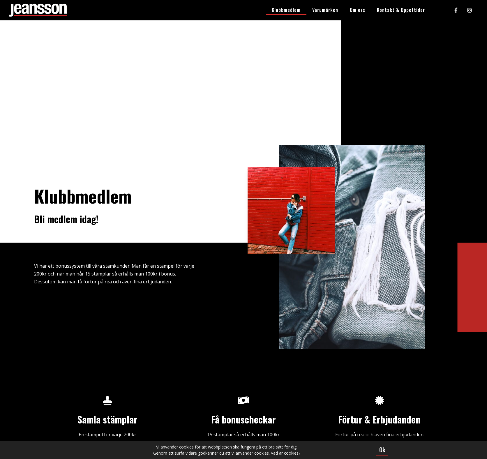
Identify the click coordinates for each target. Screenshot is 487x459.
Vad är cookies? (285, 453)
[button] (382, 450)
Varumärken (325, 9)
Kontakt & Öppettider (401, 9)
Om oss (357, 9)
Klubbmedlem (286, 9)
